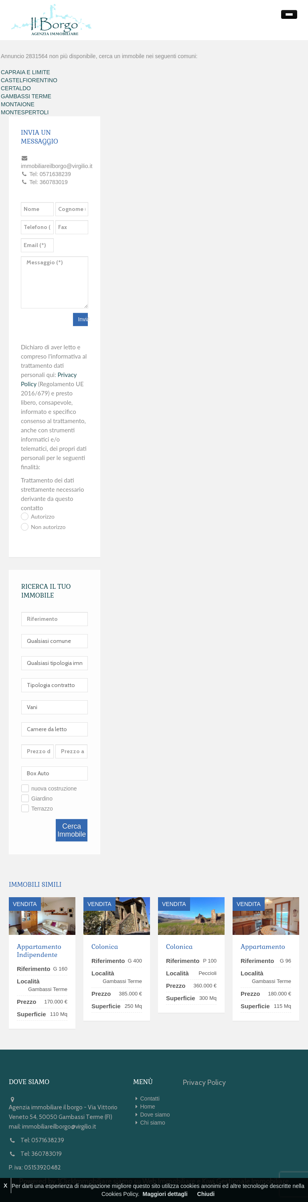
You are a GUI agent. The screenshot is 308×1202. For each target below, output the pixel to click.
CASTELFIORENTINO (29, 80)
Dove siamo (155, 1114)
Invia (83, 319)
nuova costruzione (54, 788)
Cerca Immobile (71, 830)
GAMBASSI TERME (26, 96)
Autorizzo (43, 516)
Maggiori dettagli (165, 1194)
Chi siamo (152, 1122)
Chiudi (206, 1194)
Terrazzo (42, 808)
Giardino (42, 798)
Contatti (150, 1098)
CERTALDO (16, 88)
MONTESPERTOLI (25, 112)
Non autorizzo (48, 526)
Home (147, 1106)
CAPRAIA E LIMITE (25, 72)
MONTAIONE (17, 104)
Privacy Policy (204, 1082)
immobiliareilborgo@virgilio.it (59, 1126)
